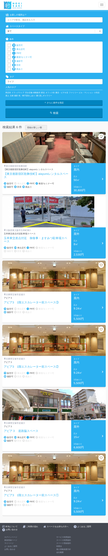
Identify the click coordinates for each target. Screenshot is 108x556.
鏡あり (17, 69)
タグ (9, 76)
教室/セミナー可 (22, 57)
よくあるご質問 (10, 546)
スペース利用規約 (63, 540)
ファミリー (73, 93)
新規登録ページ (10, 540)
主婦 (11, 96)
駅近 (43, 93)
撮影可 (17, 61)
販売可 (17, 45)
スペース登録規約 (63, 543)
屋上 (7, 96)
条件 (9, 39)
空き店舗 (28, 93)
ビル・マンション (86, 93)
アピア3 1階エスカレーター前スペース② (31, 366)
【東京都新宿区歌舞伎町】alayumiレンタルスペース (36, 175)
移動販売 (36, 93)
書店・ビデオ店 (61, 93)
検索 (54, 113)
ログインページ (10, 537)
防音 (16, 65)
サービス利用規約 (63, 537)
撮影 (16, 96)
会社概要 (60, 552)
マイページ (8, 543)
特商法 (59, 546)
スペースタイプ (15, 26)
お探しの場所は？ (16, 15)
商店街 (8, 93)
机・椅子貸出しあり (27, 96)
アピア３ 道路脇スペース (21, 430)
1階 (37, 96)
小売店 (97, 93)
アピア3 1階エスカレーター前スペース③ (31, 302)
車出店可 (18, 49)
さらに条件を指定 (54, 102)
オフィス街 (50, 93)
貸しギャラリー (45, 96)
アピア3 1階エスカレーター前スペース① (31, 495)
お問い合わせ (9, 549)
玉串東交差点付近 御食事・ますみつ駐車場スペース (35, 240)
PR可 (16, 53)
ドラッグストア (18, 93)
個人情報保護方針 (63, 549)
